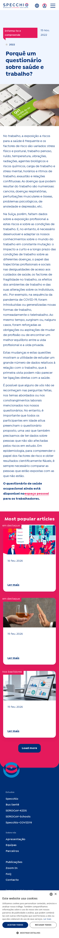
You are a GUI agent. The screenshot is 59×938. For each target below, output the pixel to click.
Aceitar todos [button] (15, 925)
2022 (12, 45)
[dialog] (29, 914)
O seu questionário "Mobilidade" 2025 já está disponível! (29, 572)
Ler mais (13, 585)
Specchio (12, 799)
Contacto (12, 880)
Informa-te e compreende (13, 33)
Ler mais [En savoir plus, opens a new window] (47, 919)
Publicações (14, 862)
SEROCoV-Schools (18, 817)
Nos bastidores (12, 672)
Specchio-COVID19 (19, 823)
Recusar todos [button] (43, 925)
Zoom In (11, 868)
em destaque (11, 525)
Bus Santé (12, 805)
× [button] (55, 894)
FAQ (8, 874)
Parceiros (12, 851)
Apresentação (15, 839)
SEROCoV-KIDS (16, 811)
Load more (29, 748)
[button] (29, 932)
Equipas (11, 845)
